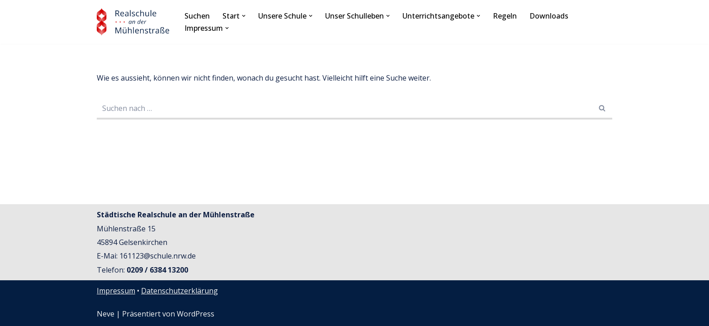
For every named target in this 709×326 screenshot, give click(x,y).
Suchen (197, 16)
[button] (244, 16)
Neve (105, 314)
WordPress (195, 314)
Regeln (505, 16)
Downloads (548, 16)
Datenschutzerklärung (179, 291)
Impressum (116, 291)
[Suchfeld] (344, 109)
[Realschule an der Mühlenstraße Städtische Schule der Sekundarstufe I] (133, 22)
